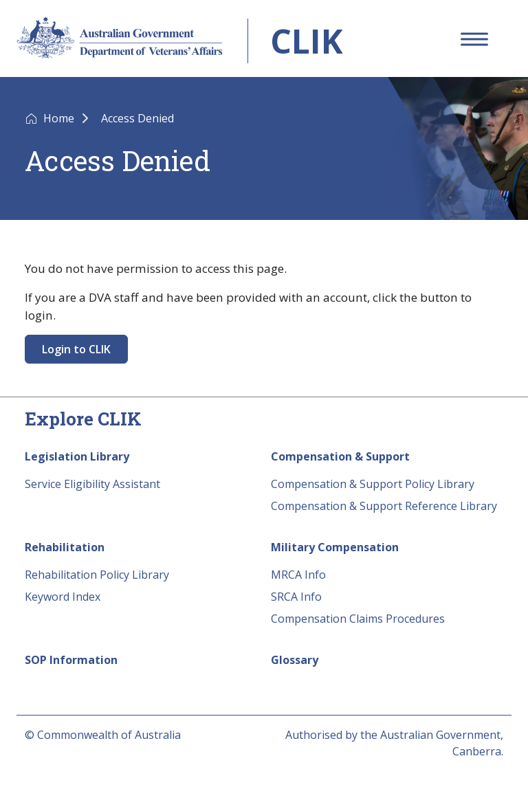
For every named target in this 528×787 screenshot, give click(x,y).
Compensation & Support (340, 456)
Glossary (294, 659)
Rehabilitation (64, 547)
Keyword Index (62, 596)
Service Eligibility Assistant (92, 483)
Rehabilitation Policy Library (97, 574)
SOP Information (71, 659)
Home (60, 118)
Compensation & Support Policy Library (372, 483)
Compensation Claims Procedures (358, 618)
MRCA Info (298, 574)
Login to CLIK (76, 349)
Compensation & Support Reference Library (384, 505)
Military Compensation (335, 547)
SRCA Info (296, 596)
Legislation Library (77, 456)
